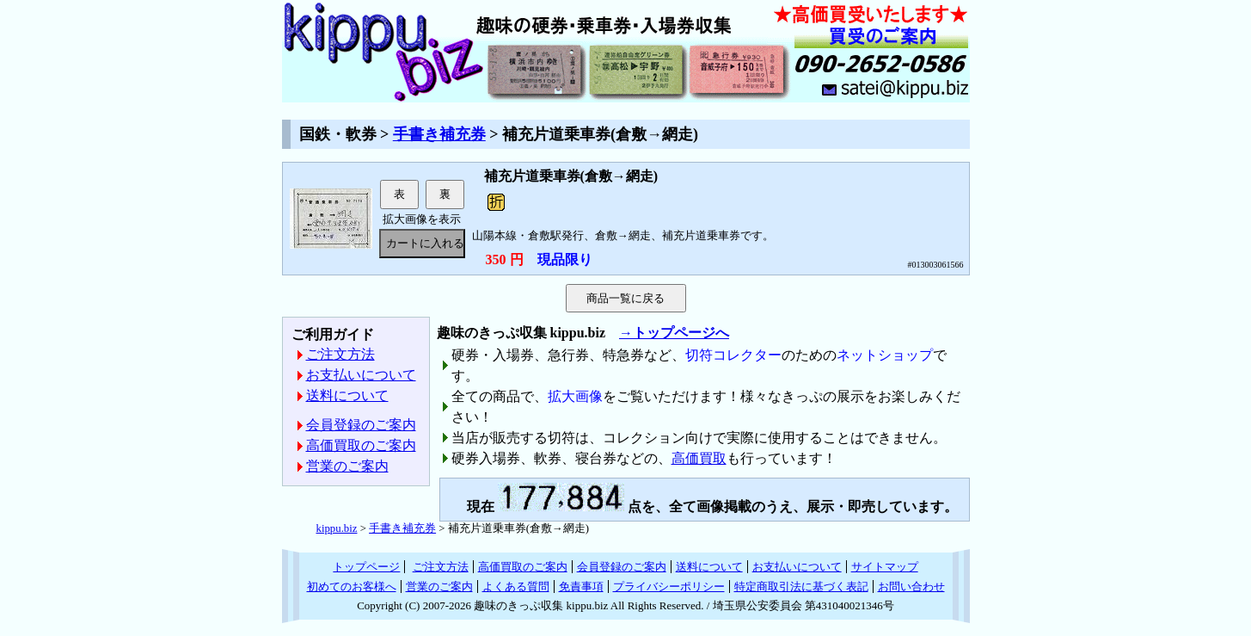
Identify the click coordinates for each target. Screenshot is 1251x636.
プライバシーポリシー (669, 586)
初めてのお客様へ (351, 586)
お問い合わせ (911, 586)
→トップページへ (674, 332)
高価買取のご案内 (361, 445)
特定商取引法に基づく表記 (801, 586)
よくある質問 (515, 586)
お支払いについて (361, 374)
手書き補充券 (439, 134)
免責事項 (581, 586)
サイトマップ (884, 566)
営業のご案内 (347, 466)
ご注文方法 (340, 354)
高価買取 (699, 458)
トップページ (366, 566)
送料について (347, 395)
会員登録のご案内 (361, 424)
